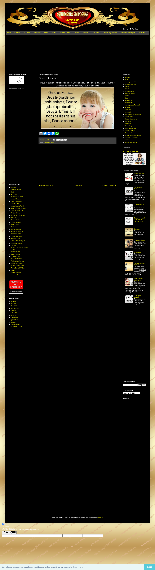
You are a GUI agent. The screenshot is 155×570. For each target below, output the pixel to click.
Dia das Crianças (130, 130)
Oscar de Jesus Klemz (18, 210)
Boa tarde (27, 33)
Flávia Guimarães (16, 201)
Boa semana (14, 308)
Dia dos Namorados (131, 119)
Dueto (12, 192)
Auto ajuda (128, 112)
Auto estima (128, 100)
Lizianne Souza (15, 256)
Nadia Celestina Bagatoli (18, 208)
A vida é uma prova (130, 151)
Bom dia (17, 33)
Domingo (13, 310)
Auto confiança (129, 91)
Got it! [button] (149, 567)
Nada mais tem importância (138, 279)
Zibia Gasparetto (16, 234)
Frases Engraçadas (110, 33)
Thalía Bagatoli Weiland (18, 268)
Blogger (100, 517)
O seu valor (137, 252)
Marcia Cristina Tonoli (17, 206)
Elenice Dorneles (16, 222)
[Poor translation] (13, 532)
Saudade (137, 229)
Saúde (53, 33)
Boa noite (37, 33)
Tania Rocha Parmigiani (18, 241)
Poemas (13, 187)
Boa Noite (14, 303)
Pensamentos (129, 103)
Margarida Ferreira (16, 275)
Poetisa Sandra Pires (17, 266)
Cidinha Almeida (16, 229)
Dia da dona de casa (131, 142)
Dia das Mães (129, 116)
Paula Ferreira (15, 227)
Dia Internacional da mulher (133, 135)
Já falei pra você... (139, 174)
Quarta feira (14, 320)
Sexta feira (14, 315)
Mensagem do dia (130, 128)
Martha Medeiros (16, 199)
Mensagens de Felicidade (132, 105)
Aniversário (95, 33)
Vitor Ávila (14, 217)
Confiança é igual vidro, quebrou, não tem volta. (139, 219)
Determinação (129, 126)
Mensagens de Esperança (133, 114)
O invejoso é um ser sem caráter (139, 205)
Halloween (128, 121)
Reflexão (85, 33)
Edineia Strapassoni (17, 231)
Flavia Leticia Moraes (17, 261)
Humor (127, 96)
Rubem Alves (15, 224)
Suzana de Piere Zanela (18, 215)
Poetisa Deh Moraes (17, 263)
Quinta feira (14, 317)
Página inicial (78, 185)
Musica (127, 140)
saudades (128, 109)
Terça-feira (14, 313)
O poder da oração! (137, 296)
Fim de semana (15, 324)
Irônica (127, 89)
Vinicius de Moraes (16, 243)
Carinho (127, 98)
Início (9, 33)
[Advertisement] (77, 54)
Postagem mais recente (46, 185)
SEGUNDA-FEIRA (16, 327)
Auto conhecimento (131, 84)
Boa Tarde (14, 306)
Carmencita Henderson (18, 220)
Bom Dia (13, 301)
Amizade (127, 107)
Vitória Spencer (15, 252)
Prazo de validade (139, 240)
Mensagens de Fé (49, 142)
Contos (13, 270)
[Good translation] (5, 532)
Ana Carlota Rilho (16, 258)
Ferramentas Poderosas (138, 188)
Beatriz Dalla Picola (17, 197)
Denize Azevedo (16, 272)
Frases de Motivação (127, 33)
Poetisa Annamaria (16, 236)
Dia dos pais (128, 133)
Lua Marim (14, 245)
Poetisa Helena (15, 213)
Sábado (13, 322)
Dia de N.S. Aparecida (131, 137)
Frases (76, 33)
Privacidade (142, 33)
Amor (46, 33)
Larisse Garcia (15, 254)
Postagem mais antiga (109, 185)
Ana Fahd (14, 194)
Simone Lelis (15, 203)
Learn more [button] (78, 567)
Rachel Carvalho (16, 238)
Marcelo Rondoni (16, 190)
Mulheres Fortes (64, 33)
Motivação (128, 124)
